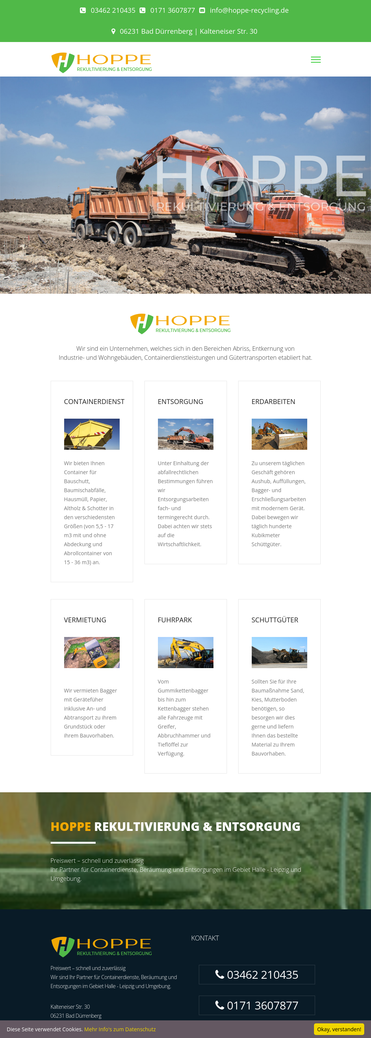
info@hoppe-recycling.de (244, 10)
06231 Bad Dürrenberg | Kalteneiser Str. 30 (184, 31)
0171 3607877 (167, 10)
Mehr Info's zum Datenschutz (120, 1029)
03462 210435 (107, 10)
